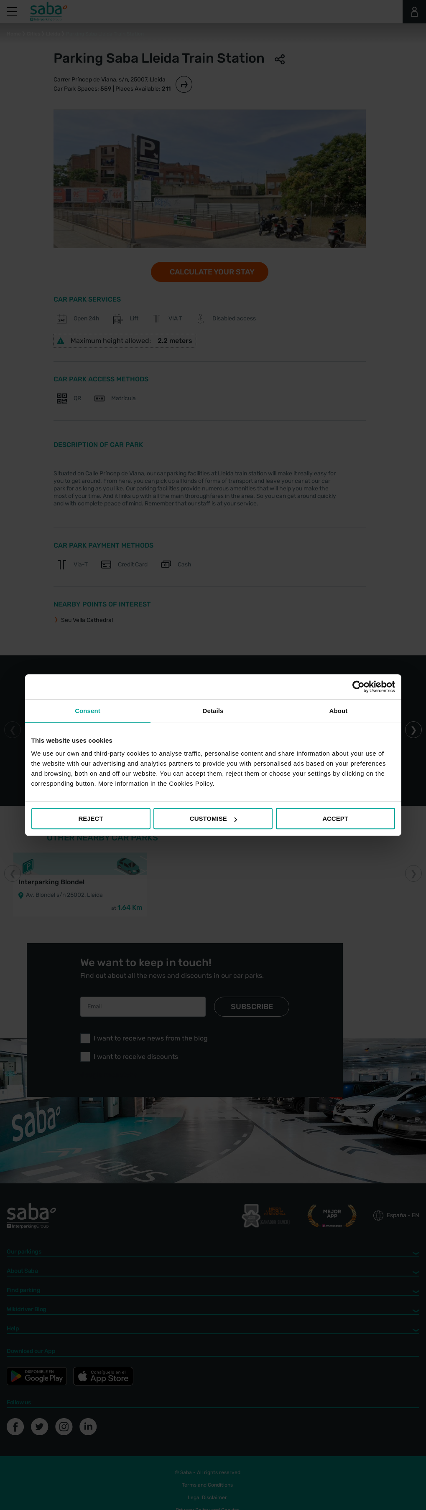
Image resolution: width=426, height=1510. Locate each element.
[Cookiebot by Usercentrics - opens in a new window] (358, 686)
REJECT (90, 818)
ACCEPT (335, 818)
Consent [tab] (87, 710)
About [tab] (338, 710)
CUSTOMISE (213, 818)
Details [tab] (213, 710)
